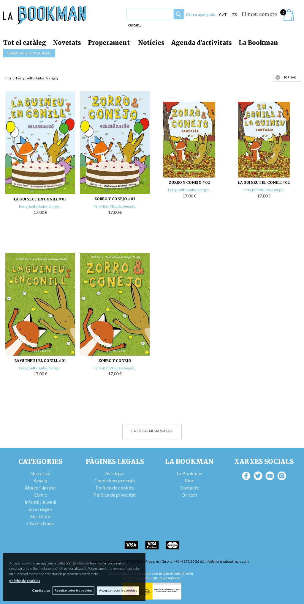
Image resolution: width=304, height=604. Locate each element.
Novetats (67, 42)
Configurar (40, 590)
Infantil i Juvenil (40, 502)
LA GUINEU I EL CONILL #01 (40, 360)
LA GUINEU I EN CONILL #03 (40, 199)
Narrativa (40, 473)
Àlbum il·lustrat (40, 487)
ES (234, 14)
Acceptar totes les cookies (118, 590)
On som (189, 495)
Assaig (40, 480)
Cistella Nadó (40, 523)
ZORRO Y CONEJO (115, 360)
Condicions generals (114, 480)
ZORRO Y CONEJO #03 (114, 199)
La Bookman (258, 42)
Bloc (189, 480)
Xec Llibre (40, 516)
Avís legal (114, 473)
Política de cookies (115, 487)
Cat (223, 14)
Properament (109, 42)
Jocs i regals (40, 509)
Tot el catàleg (24, 42)
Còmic (40, 495)
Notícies (151, 42)
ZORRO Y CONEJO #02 (189, 182)
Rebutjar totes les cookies (73, 590)
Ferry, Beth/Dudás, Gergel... (40, 206)
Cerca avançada (200, 14)
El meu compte (259, 14)
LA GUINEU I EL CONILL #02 (264, 182)
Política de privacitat (115, 495)
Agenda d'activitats (201, 42)
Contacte (189, 487)
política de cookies (24, 580)
